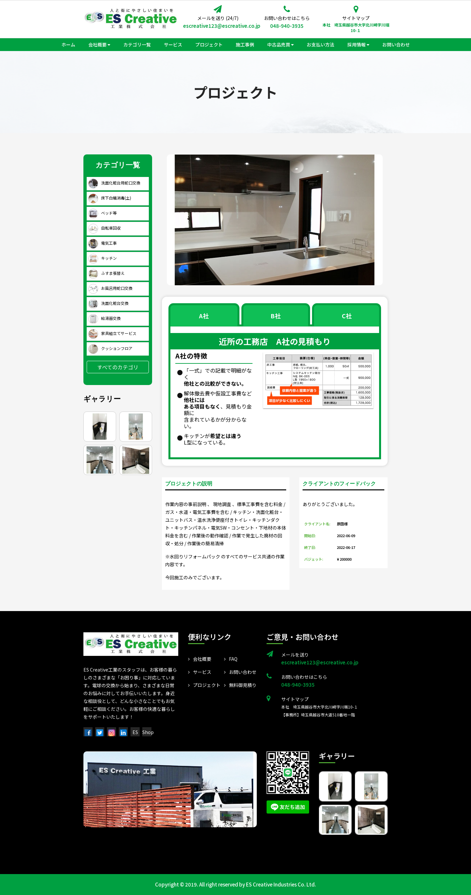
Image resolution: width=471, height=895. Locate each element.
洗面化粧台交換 (108, 303)
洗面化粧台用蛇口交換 (114, 182)
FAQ (230, 659)
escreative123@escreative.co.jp (217, 25)
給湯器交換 (104, 318)
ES (135, 732)
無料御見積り (240, 685)
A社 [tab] (204, 315)
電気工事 (102, 243)
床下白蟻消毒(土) (109, 198)
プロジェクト (204, 685)
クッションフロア (110, 348)
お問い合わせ (240, 672)
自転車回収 (104, 228)
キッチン (102, 258)
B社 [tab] (275, 315)
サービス (199, 672)
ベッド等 (102, 213)
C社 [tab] (347, 315)
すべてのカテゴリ (117, 367)
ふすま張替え (106, 273)
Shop (148, 732)
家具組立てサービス (112, 333)
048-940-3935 (287, 25)
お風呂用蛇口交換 (110, 288)
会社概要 (199, 659)
